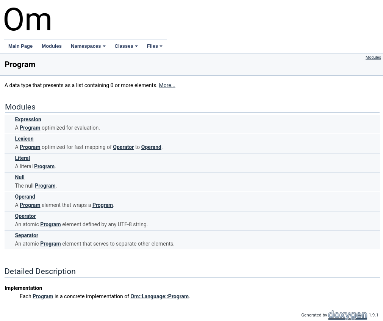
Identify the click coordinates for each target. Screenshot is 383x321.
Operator (123, 147)
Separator (26, 235)
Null (19, 177)
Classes (126, 46)
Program (30, 128)
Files (155, 46)
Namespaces (88, 46)
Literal (22, 158)
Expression (28, 119)
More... (167, 85)
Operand (151, 147)
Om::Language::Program (160, 296)
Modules (52, 46)
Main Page (20, 46)
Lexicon (24, 139)
